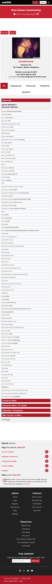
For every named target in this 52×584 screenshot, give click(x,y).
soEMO (6, 2)
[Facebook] (24, 571)
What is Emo (26, 525)
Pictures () (30, 86)
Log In (35, 2)
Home (15, 497)
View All (21, 447)
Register (15, 504)
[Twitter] (28, 571)
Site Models (37, 504)
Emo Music (26, 529)
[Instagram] (37, 14)
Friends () (44, 86)
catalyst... (5, 470)
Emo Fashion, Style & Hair (26, 539)
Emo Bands (26, 532)
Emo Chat (37, 510)
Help (15, 510)
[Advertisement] (26, 25)
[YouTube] (32, 571)
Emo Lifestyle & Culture (26, 542)
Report (12, 33)
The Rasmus (26, 484)
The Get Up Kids (8, 452)
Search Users (37, 497)
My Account (15, 507)
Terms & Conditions (11, 578)
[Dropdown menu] (49, 2)
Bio (4, 86)
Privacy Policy (26, 578)
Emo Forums (37, 507)
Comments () (15, 86)
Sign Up (43, 2)
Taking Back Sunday (9, 461)
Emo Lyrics (26, 536)
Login (15, 500)
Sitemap (15, 514)
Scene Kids (26, 546)
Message (4, 33)
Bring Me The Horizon (10, 456)
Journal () (26, 92)
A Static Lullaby (7, 466)
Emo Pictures (37, 500)
